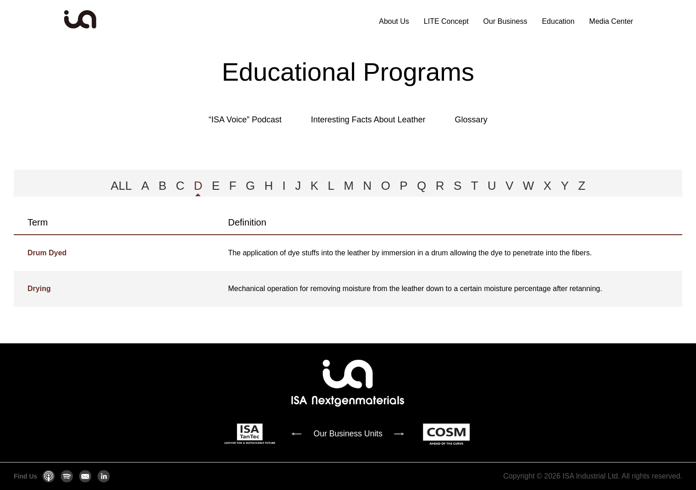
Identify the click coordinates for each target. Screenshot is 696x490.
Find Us (25, 476)
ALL (121, 186)
